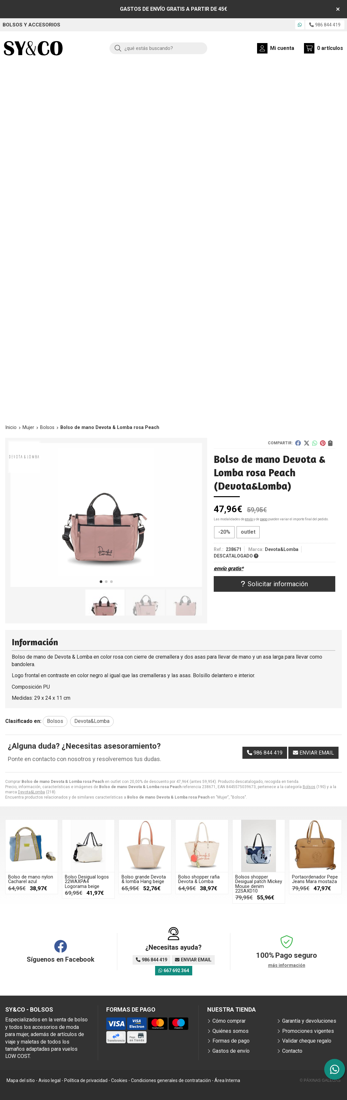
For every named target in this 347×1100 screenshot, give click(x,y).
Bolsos (309, 787)
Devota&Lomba (31, 792)
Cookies (119, 1080)
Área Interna (227, 1080)
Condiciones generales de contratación (171, 1080)
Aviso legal (49, 1080)
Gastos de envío (231, 1051)
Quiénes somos (230, 1031)
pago (263, 519)
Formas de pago (231, 1041)
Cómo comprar (229, 1021)
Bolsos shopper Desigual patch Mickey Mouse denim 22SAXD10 (258, 884)
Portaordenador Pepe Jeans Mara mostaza (315, 879)
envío (249, 519)
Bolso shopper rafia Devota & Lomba (199, 879)
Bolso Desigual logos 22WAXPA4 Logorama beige (87, 881)
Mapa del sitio (21, 1080)
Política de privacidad (86, 1080)
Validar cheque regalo (306, 1041)
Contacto (292, 1051)
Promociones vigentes (308, 1031)
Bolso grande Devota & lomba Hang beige (144, 879)
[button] (101, 581)
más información (286, 965)
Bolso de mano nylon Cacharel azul (30, 879)
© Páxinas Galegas (320, 1080)
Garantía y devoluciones (309, 1021)
